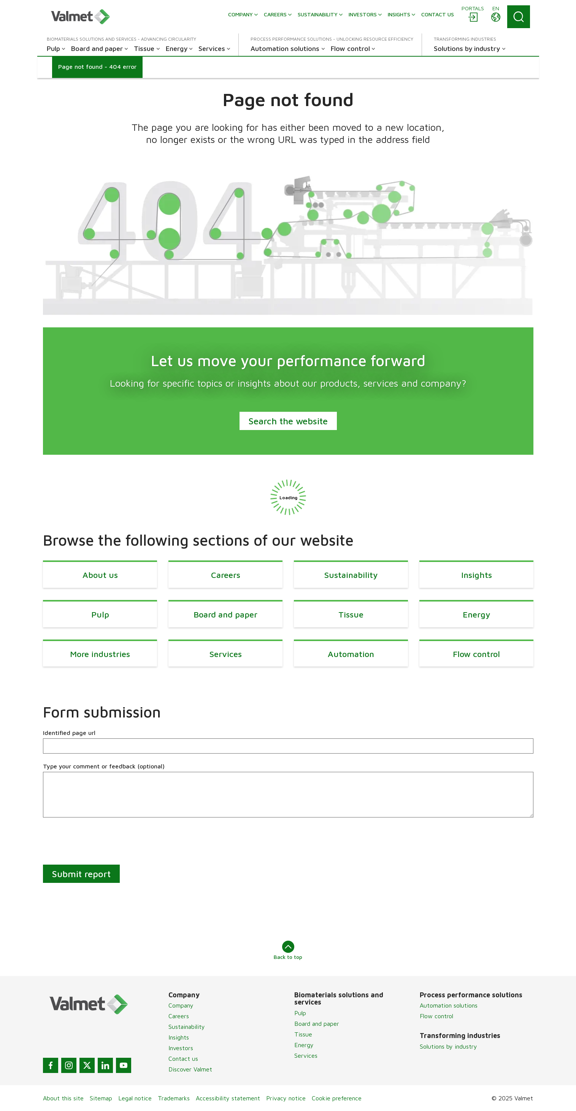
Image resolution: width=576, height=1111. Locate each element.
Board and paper (316, 1023)
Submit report (81, 873)
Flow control (436, 1016)
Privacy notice (286, 1098)
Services (305, 1055)
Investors (180, 1047)
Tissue (303, 1034)
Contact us (183, 1058)
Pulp (300, 1012)
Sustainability (186, 1026)
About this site (63, 1098)
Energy (304, 1044)
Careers (178, 1016)
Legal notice (135, 1098)
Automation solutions (449, 1005)
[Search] (518, 16)
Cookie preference (337, 1098)
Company (181, 1005)
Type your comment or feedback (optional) (104, 766)
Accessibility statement (228, 1098)
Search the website (288, 421)
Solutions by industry (448, 1046)
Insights (178, 1037)
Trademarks (174, 1098)
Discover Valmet (190, 1069)
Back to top (288, 950)
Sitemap (101, 1098)
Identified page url (69, 732)
